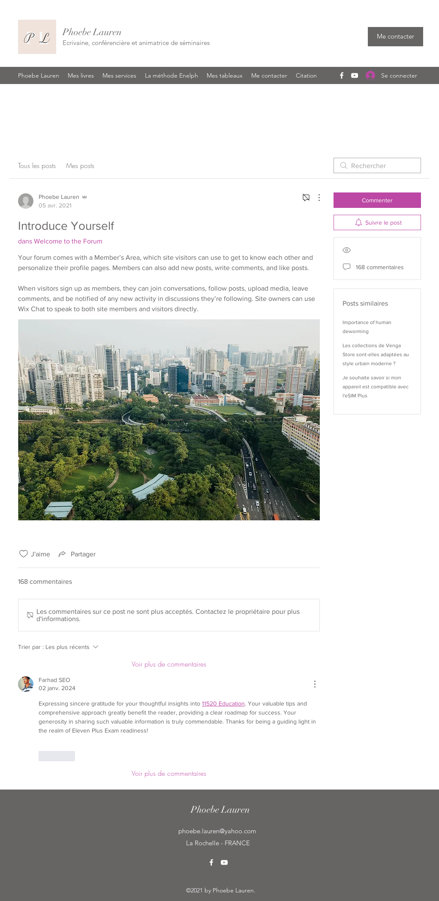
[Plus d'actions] (315, 197)
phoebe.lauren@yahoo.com (217, 831)
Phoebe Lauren (92, 32)
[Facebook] (341, 75)
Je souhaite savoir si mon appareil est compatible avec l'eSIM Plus (376, 387)
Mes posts (80, 165)
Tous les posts (37, 165)
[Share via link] (76, 554)
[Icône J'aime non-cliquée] (23, 554)
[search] (377, 165)
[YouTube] (354, 75)
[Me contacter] (395, 36)
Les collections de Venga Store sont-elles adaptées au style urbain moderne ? (376, 354)
